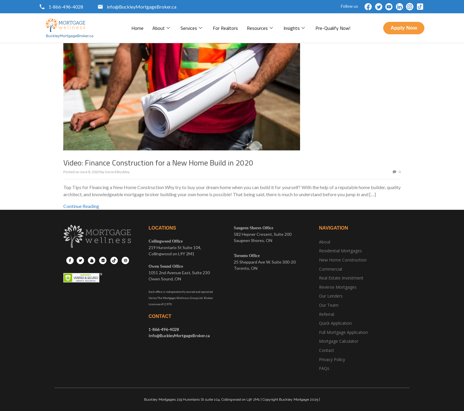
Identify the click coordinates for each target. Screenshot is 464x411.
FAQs (324, 368)
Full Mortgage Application (343, 332)
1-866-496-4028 (164, 329)
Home (137, 28)
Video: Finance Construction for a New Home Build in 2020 (158, 162)
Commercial (330, 269)
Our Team (329, 305)
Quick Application (335, 323)
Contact (326, 350)
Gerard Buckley (117, 172)
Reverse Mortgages (338, 287)
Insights (294, 28)
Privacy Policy (332, 359)
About (161, 28)
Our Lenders (331, 296)
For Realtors (225, 28)
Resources (260, 28)
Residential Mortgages (340, 251)
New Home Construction (343, 260)
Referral (326, 314)
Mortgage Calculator (338, 341)
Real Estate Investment (341, 278)
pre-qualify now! (332, 28)
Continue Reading (81, 206)
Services (191, 28)
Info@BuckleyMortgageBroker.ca (179, 335)
